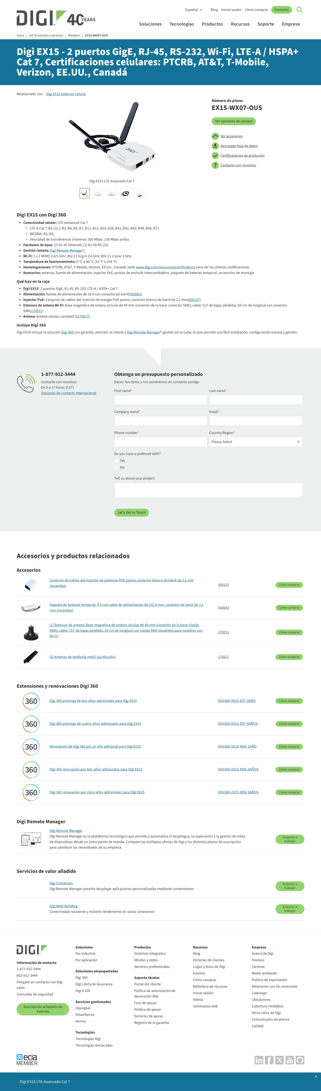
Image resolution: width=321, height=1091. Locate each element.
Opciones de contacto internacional (68, 393)
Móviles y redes (146, 960)
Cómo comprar (256, 9)
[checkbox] (208, 464)
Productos (214, 24)
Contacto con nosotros (234, 165)
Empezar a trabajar (290, 839)
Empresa (293, 24)
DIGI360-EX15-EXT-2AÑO (237, 700)
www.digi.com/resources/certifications (165, 267)
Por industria (85, 953)
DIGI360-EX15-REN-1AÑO (237, 746)
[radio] (208, 461)
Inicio (20, 35)
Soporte (267, 24)
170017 (223, 657)
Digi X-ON (82, 990)
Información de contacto (37, 962)
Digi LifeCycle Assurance (94, 984)
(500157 (194, 299)
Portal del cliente (147, 984)
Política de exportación (269, 979)
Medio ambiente (264, 973)
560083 (223, 607)
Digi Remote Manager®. (67, 250)
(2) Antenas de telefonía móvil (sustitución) (83, 657)
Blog (214, 9)
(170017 (83, 316)
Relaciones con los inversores (275, 986)
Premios (258, 960)
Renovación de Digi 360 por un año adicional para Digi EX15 (95, 746)
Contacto (282, 9)
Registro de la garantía (151, 1022)
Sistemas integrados (150, 953)
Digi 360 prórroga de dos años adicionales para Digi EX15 (93, 700)
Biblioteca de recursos (210, 986)
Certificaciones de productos (238, 155)
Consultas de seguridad (35, 994)
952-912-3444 (27, 975)
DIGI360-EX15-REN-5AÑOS (238, 792)
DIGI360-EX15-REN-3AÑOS (238, 769)
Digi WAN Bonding (63, 906)
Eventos (199, 973)
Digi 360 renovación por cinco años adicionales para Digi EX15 (97, 792)
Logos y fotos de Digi (209, 966)
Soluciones (152, 24)
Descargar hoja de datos (235, 146)
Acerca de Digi (262, 953)
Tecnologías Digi (88, 1038)
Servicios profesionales (152, 966)
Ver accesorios (227, 136)
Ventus (80, 1021)
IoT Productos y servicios (46, 35)
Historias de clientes (208, 960)
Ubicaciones (261, 999)
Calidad (257, 1026)
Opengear (83, 1008)
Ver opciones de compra (234, 121)
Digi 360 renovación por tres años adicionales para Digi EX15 (96, 769)
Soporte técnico (146, 977)
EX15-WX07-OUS (96, 35)
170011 (223, 632)
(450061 (135, 294)
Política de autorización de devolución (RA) (154, 993)
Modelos (74, 35)
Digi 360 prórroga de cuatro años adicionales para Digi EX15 (95, 723)
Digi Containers (61, 883)
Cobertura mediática (267, 1006)
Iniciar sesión (231, 9)
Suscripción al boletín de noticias (42, 1009)
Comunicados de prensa (270, 1019)
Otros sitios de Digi (266, 1012)
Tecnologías (184, 24)
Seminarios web (205, 1006)
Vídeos (198, 999)
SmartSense (84, 1014)
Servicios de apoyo (148, 1016)
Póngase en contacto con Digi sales (39, 985)
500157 (223, 584)
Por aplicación (86, 960)
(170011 (36, 310)
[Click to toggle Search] (299, 9)
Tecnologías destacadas (94, 1045)
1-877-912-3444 (29, 969)
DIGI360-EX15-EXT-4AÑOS (238, 723)
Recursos (242, 24)
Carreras (258, 966)
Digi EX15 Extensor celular (66, 94)
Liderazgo (259, 993)
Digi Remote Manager (143, 332)
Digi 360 (67, 332)
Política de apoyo (147, 1009)
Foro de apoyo (145, 1003)
